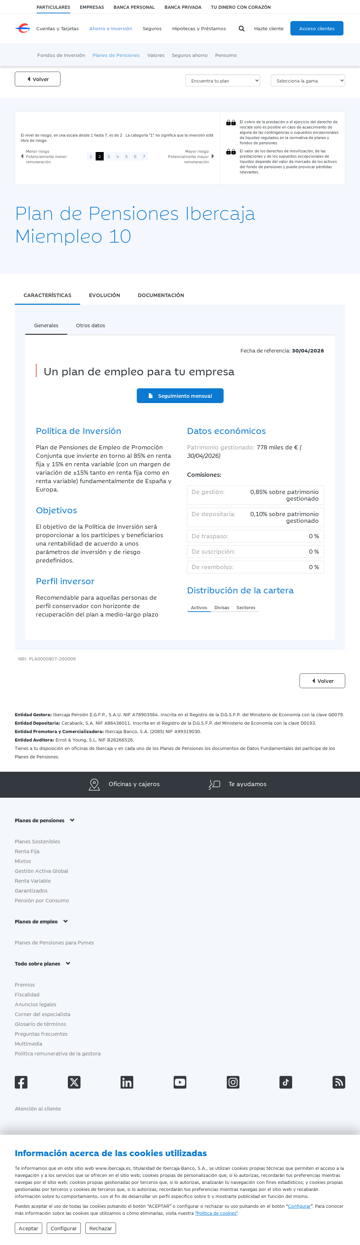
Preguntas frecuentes (41, 1033)
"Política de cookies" (216, 1213)
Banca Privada (183, 7)
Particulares (53, 7)
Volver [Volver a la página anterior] (37, 79)
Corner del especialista (42, 1013)
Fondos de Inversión (61, 54)
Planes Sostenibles (37, 841)
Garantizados (31, 890)
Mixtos (23, 860)
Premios (25, 984)
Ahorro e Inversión (110, 28)
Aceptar (28, 1228)
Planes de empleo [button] (41, 921)
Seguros (152, 28)
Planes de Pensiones (116, 54)
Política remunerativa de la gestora (58, 1053)
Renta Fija (27, 851)
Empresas (92, 7)
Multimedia (28, 1043)
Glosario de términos (40, 1023)
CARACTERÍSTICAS (47, 294)
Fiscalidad (27, 994)
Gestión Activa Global (41, 870)
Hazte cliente (269, 28)
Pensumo (226, 54)
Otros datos (90, 325)
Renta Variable (33, 880)
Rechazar (100, 1228)
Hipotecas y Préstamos (199, 28)
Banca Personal (134, 7)
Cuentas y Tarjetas (57, 28)
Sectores (246, 607)
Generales (46, 325)
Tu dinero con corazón (241, 7)
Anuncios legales (35, 1004)
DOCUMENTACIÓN (161, 294)
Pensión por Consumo (42, 900)
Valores (156, 54)
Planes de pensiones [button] (45, 820)
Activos (199, 607)
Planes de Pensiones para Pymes (54, 942)
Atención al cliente (38, 1108)
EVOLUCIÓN (104, 294)
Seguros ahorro (190, 54)
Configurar (299, 1206)
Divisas (221, 607)
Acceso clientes (317, 28)
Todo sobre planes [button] (43, 963)
